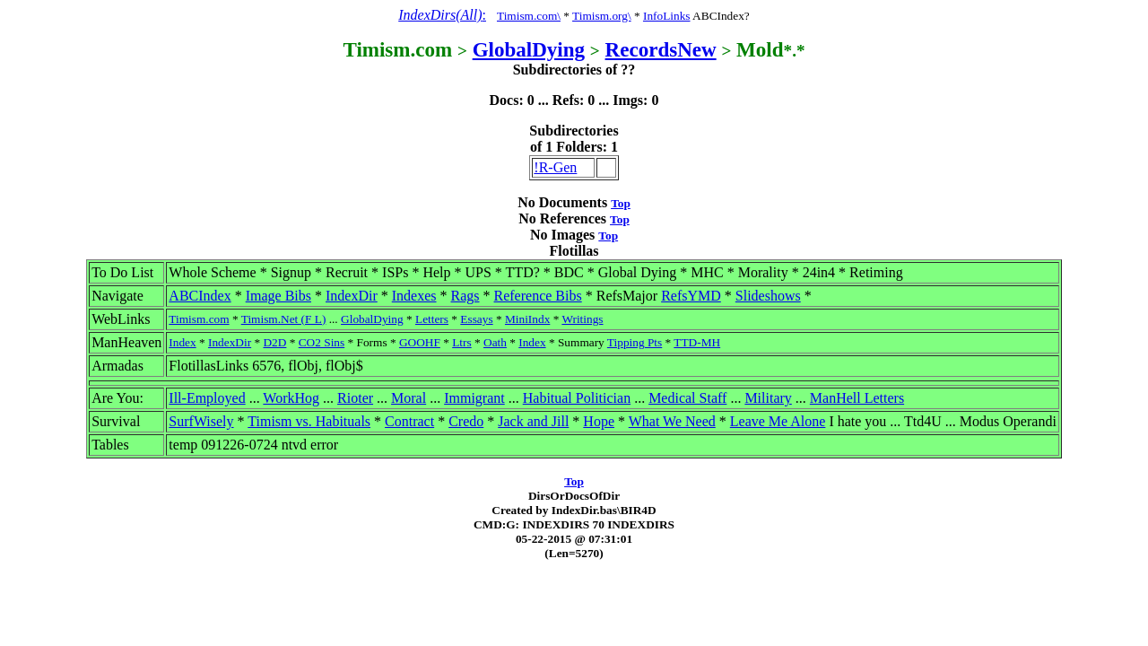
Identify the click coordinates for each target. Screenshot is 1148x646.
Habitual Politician (577, 398)
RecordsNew (661, 49)
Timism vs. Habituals (309, 421)
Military (767, 398)
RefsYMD (691, 295)
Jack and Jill (533, 421)
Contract (409, 421)
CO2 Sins (321, 342)
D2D (274, 342)
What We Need (672, 421)
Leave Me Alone (778, 421)
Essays (476, 319)
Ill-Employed (207, 398)
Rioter (355, 398)
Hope (598, 421)
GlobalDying (529, 49)
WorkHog (291, 398)
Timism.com (199, 319)
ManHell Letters (857, 398)
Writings (582, 319)
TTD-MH (697, 342)
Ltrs (461, 342)
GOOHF (419, 342)
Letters (431, 319)
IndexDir (352, 295)
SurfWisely (201, 421)
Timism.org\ (601, 15)
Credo (465, 421)
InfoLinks (667, 15)
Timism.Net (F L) (283, 319)
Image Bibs (278, 295)
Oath (495, 342)
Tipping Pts (634, 342)
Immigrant (474, 398)
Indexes (414, 295)
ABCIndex (199, 295)
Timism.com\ (529, 15)
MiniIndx (527, 319)
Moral (408, 398)
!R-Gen (555, 167)
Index (182, 342)
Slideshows (768, 295)
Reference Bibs (538, 295)
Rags (465, 295)
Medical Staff (687, 398)
